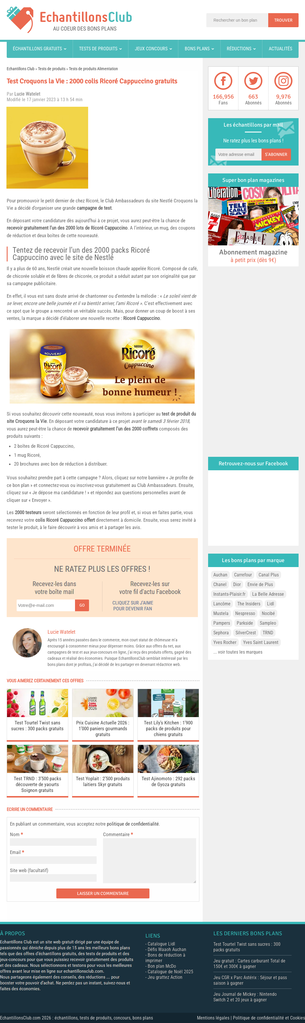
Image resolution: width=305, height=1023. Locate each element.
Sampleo (268, 623)
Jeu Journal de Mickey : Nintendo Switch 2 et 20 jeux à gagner (245, 997)
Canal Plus (269, 575)
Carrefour (243, 575)
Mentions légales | (215, 1018)
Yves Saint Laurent (260, 642)
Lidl (270, 604)
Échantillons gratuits (37, 48)
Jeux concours (151, 48)
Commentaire (118, 834)
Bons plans (197, 48)
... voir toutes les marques (237, 652)
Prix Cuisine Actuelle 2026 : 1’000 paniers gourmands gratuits (102, 728)
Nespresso (245, 613)
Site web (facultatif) (29, 870)
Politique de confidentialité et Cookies (269, 1018)
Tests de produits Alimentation (93, 68)
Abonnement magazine (253, 256)
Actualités (280, 48)
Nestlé (166, 201)
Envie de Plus (260, 584)
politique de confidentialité (133, 824)
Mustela (221, 613)
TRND (268, 633)
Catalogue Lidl (161, 944)
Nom (15, 834)
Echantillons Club (20, 68)
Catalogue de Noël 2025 (170, 971)
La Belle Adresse (268, 594)
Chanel (219, 584)
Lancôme (222, 604)
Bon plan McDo (162, 966)
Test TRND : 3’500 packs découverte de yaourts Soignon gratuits (37, 784)
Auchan (220, 575)
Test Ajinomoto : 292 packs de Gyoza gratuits (168, 781)
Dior (237, 584)
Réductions (239, 48)
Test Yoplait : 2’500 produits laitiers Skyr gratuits (103, 781)
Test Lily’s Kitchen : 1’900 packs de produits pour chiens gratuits (168, 728)
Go (82, 605)
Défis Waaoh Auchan (167, 949)
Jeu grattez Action (165, 977)
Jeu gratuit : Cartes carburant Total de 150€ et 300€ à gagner (249, 963)
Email (15, 852)
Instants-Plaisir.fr (229, 594)
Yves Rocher (224, 642)
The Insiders (248, 604)
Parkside (245, 623)
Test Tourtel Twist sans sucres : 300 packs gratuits (37, 725)
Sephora (221, 633)
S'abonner (276, 154)
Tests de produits (98, 48)
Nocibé (268, 613)
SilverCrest (246, 633)
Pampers (221, 623)
